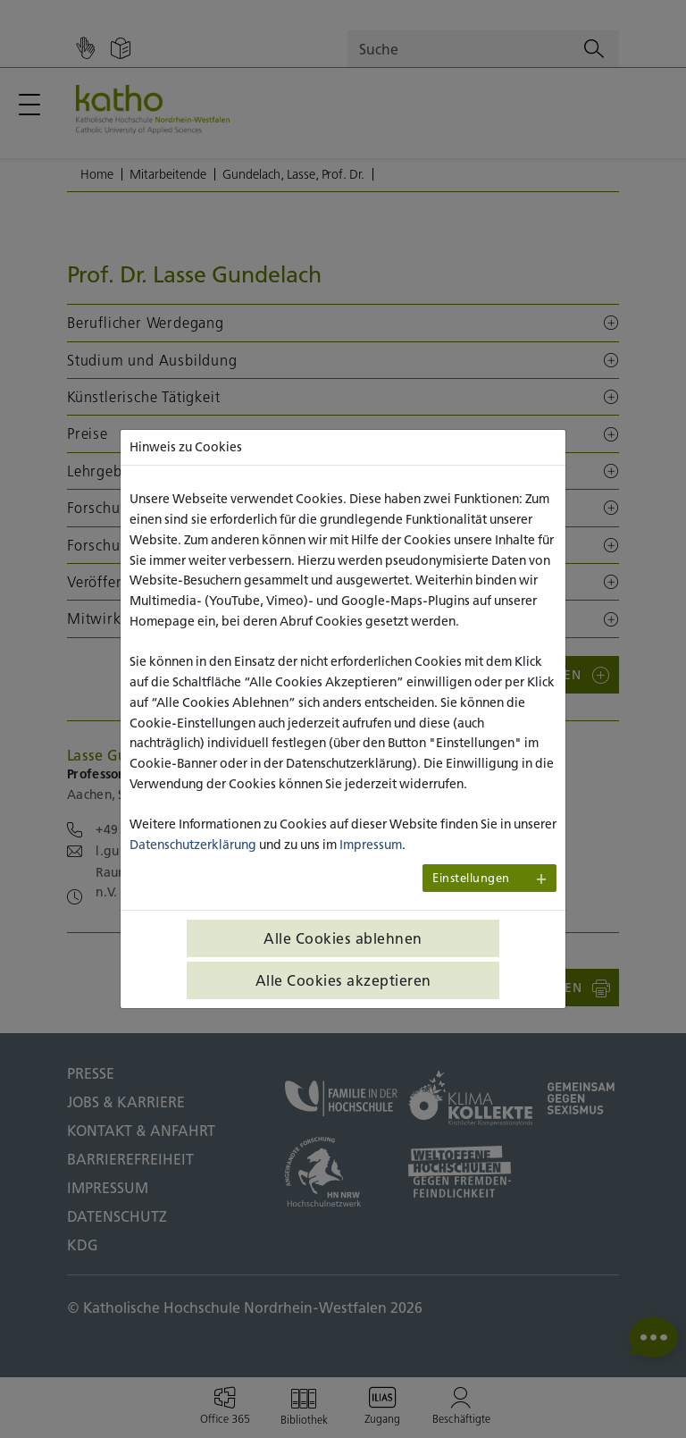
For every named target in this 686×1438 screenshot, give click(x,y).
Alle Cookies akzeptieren (343, 980)
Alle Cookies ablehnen (343, 938)
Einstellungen (471, 878)
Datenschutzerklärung (193, 845)
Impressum (370, 845)
